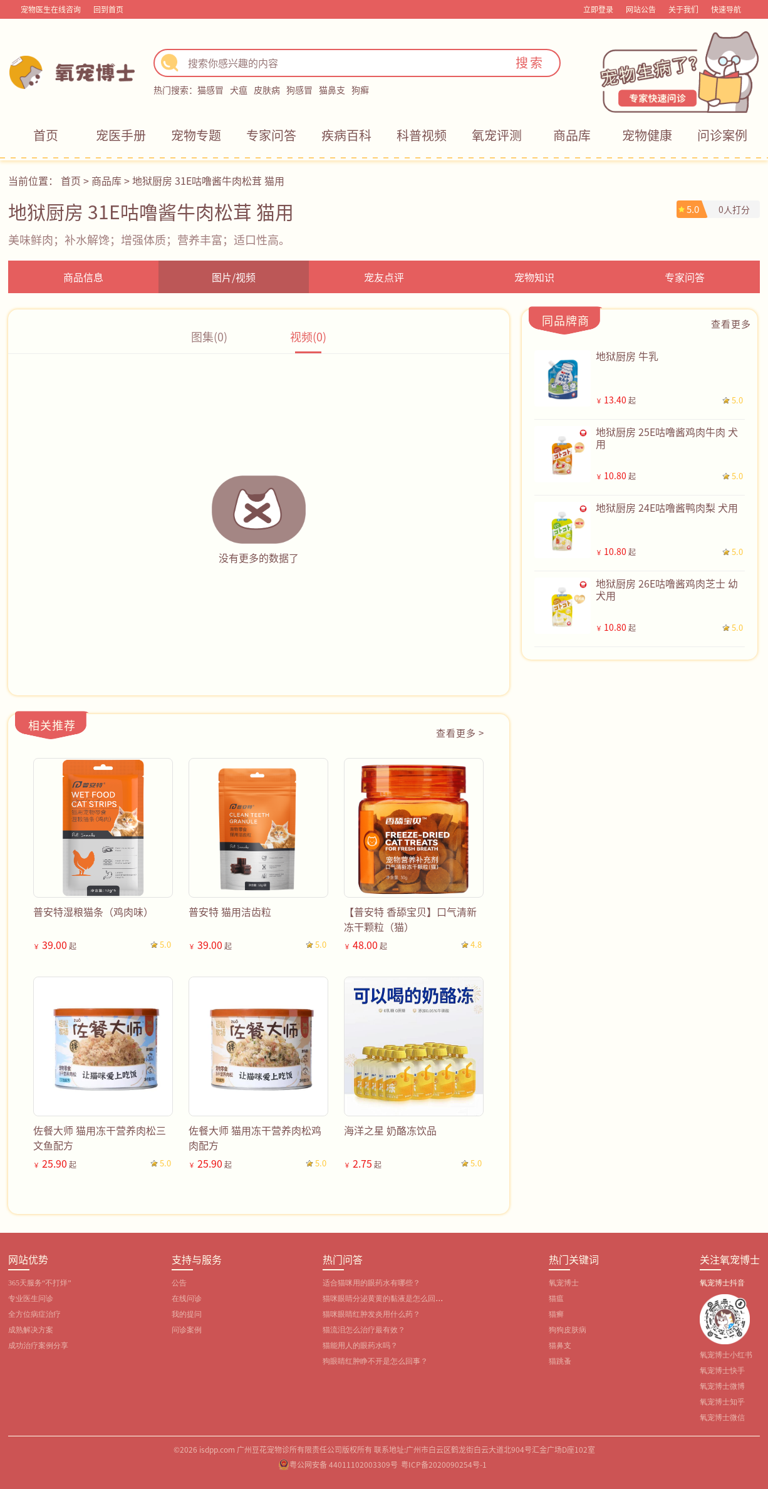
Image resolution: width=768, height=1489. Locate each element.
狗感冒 (299, 89)
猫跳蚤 (560, 1361)
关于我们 (683, 9)
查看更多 (731, 323)
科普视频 (422, 135)
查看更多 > (460, 732)
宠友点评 (384, 276)
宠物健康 (647, 135)
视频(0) (308, 336)
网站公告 (641, 9)
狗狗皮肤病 (567, 1330)
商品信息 (83, 276)
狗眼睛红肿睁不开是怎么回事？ (375, 1361)
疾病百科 (346, 135)
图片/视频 (234, 276)
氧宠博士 (564, 1283)
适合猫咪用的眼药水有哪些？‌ (371, 1283)
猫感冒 (210, 89)
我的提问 (187, 1314)
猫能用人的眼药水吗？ (360, 1345)
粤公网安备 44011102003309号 (343, 1464)
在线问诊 (187, 1298)
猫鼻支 (332, 89)
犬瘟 (238, 89)
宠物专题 (196, 135)
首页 (45, 135)
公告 (179, 1283)
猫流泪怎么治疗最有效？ (364, 1330)
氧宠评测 (497, 135)
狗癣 (360, 89)
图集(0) (209, 336)
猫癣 (556, 1314)
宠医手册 (121, 135)
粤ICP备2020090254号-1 (444, 1464)
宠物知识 (534, 276)
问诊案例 (722, 135)
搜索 (530, 62)
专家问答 (271, 135)
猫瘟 (556, 1298)
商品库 (572, 135)
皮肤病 (267, 89)
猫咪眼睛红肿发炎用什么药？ (371, 1314)
